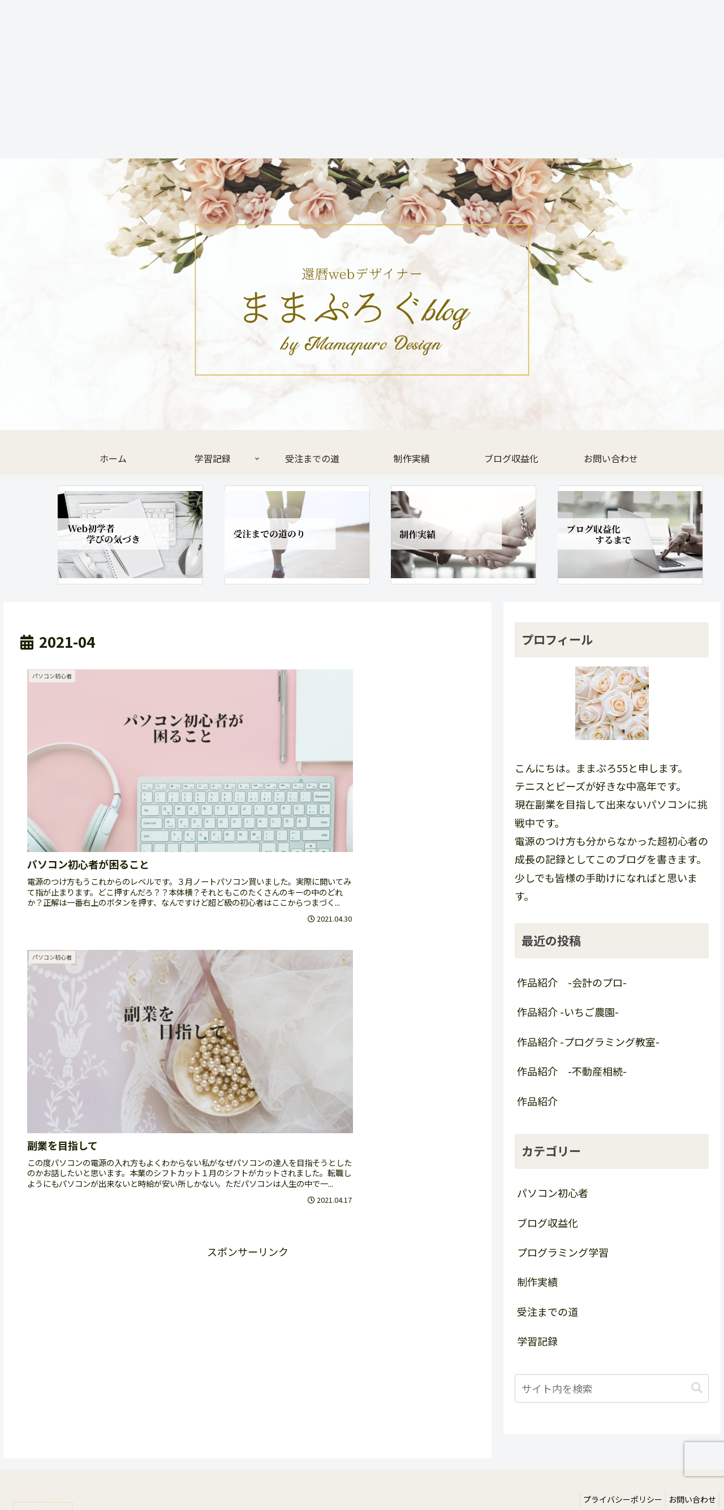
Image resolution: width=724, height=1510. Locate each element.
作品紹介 (537, 1101)
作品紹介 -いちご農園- (568, 1011)
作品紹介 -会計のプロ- (572, 982)
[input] (612, 1388)
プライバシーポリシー (614, 1475)
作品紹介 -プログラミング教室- (588, 1041)
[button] (697, 1388)
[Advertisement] (339, 79)
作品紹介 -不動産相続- (572, 1071)
